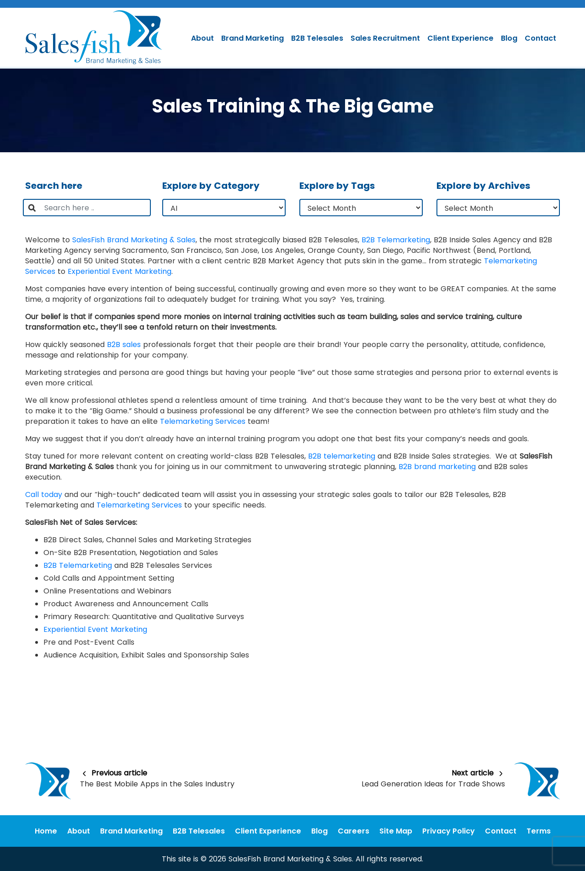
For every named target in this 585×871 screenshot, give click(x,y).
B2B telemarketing (341, 456)
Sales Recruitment (385, 38)
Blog (509, 38)
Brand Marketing (252, 38)
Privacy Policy (448, 831)
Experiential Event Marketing (119, 271)
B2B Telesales (317, 38)
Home (46, 831)
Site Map (395, 831)
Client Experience (460, 38)
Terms (538, 831)
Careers (353, 831)
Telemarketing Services (202, 421)
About (202, 38)
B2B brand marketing (437, 466)
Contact (540, 38)
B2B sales (124, 344)
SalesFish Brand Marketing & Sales (134, 240)
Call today (43, 494)
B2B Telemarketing (396, 240)
